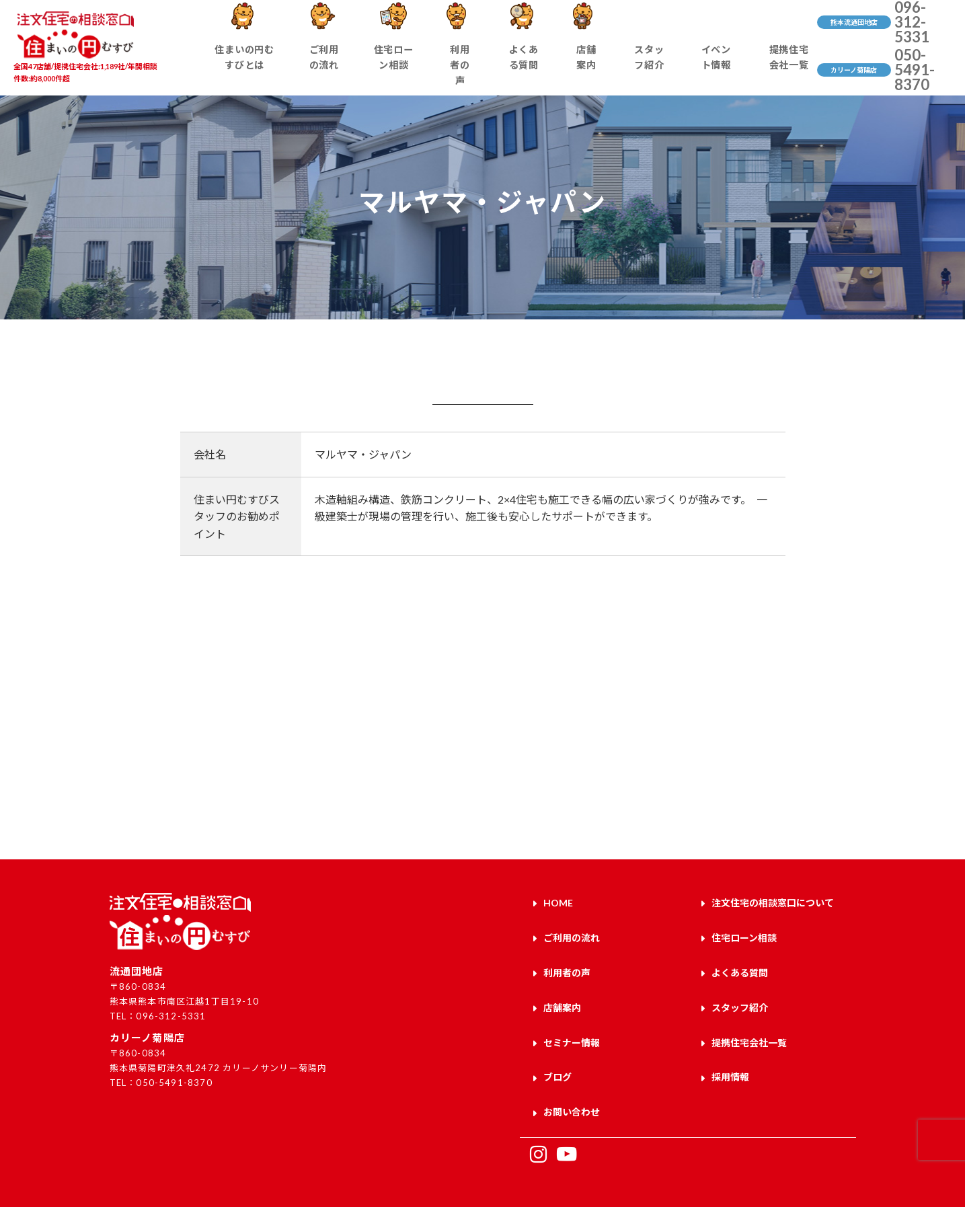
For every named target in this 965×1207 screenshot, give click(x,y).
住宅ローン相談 (402, 71)
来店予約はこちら (241, 769)
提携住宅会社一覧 (779, 71)
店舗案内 (585, 71)
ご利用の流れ (334, 71)
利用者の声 (466, 71)
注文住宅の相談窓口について (772, 902)
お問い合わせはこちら (724, 769)
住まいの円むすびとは (256, 71)
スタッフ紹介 (642, 71)
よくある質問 (527, 71)
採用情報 (730, 1058)
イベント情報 (707, 71)
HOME (558, 902)
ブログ (557, 1058)
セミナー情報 (571, 1027)
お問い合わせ (571, 1089)
